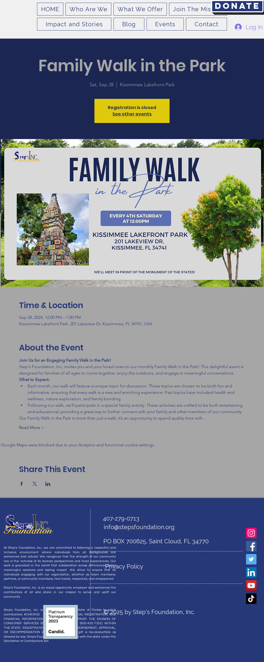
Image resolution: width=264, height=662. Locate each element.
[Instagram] (251, 533)
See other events (132, 114)
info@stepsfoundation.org (139, 526)
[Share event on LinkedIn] (47, 484)
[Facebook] (251, 546)
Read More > (31, 427)
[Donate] (237, 6)
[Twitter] (251, 559)
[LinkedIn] (251, 572)
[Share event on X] (34, 484)
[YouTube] (251, 585)
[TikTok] (251, 598)
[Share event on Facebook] (21, 484)
